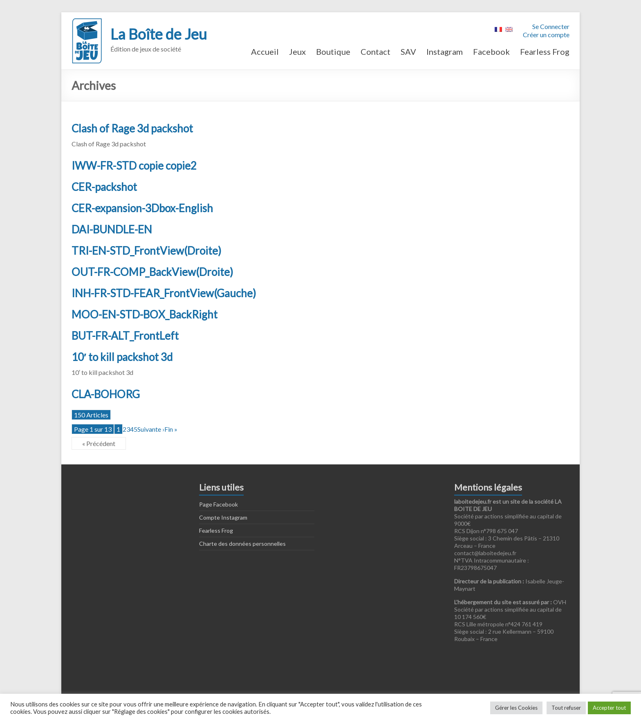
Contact (375, 51)
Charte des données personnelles (242, 543)
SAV (408, 51)
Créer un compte (546, 34)
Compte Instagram (223, 517)
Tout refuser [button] (566, 707)
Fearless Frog (544, 51)
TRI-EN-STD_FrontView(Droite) (146, 250)
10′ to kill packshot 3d (122, 356)
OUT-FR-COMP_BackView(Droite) (152, 271)
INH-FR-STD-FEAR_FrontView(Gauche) (164, 293)
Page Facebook (218, 504)
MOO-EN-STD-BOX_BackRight (144, 314)
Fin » (170, 429)
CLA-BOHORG (106, 394)
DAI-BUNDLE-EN (112, 229)
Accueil (265, 51)
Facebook (491, 51)
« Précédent (98, 443)
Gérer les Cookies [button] (516, 707)
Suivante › (150, 429)
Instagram (444, 51)
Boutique (333, 51)
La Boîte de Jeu (158, 34)
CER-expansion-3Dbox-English (142, 208)
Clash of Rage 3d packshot (132, 128)
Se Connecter (550, 26)
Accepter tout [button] (609, 707)
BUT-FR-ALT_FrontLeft (125, 335)
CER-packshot (104, 186)
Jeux (297, 51)
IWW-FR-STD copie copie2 (134, 165)
